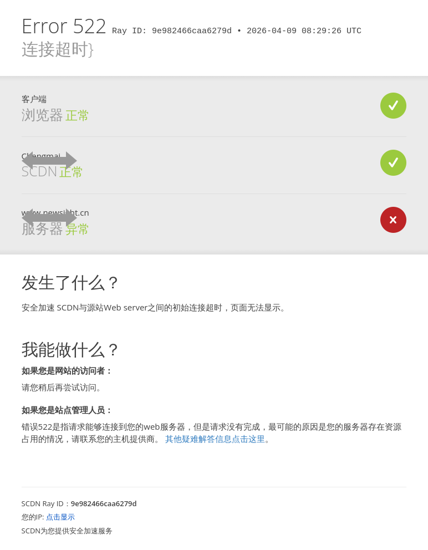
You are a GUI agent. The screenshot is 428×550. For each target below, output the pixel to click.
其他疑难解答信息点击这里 (215, 438)
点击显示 (60, 517)
